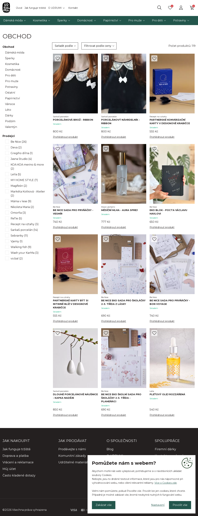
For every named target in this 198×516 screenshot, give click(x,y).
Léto (8, 109)
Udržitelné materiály (73, 462)
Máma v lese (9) (21, 201)
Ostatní (10, 92)
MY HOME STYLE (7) (24, 180)
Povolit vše (180, 505)
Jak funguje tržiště (35, 7)
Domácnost (85, 20)
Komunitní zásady (72, 456)
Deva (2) (16, 147)
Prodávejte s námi (72, 449)
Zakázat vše (104, 505)
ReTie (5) (16, 218)
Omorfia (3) (18, 212)
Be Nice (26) (19, 141)
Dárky (9, 115)
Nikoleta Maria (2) (22, 207)
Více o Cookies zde (165, 482)
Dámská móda (13, 20)
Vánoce (10, 104)
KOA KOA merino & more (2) (27, 166)
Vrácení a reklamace (18, 462)
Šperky (62, 20)
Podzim (10, 121)
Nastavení (158, 505)
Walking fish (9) (21, 247)
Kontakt (73, 7)
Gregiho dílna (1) (22, 153)
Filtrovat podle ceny (97, 45)
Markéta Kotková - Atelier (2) (28, 193)
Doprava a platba (16, 456)
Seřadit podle (64, 45)
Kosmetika (40, 20)
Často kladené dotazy (19, 475)
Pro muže (135, 20)
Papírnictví (110, 20)
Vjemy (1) (17, 241)
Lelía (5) (16, 174)
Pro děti (157, 20)
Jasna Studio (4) (21, 159)
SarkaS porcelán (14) (24, 230)
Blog (110, 449)
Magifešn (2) (19, 185)
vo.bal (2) (17, 258)
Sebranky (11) (19, 235)
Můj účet (9, 469)
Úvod (19, 7)
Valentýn (11, 127)
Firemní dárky (165, 449)
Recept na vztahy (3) (25, 224)
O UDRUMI (55, 7)
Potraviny (179, 20)
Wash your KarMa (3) (25, 252)
